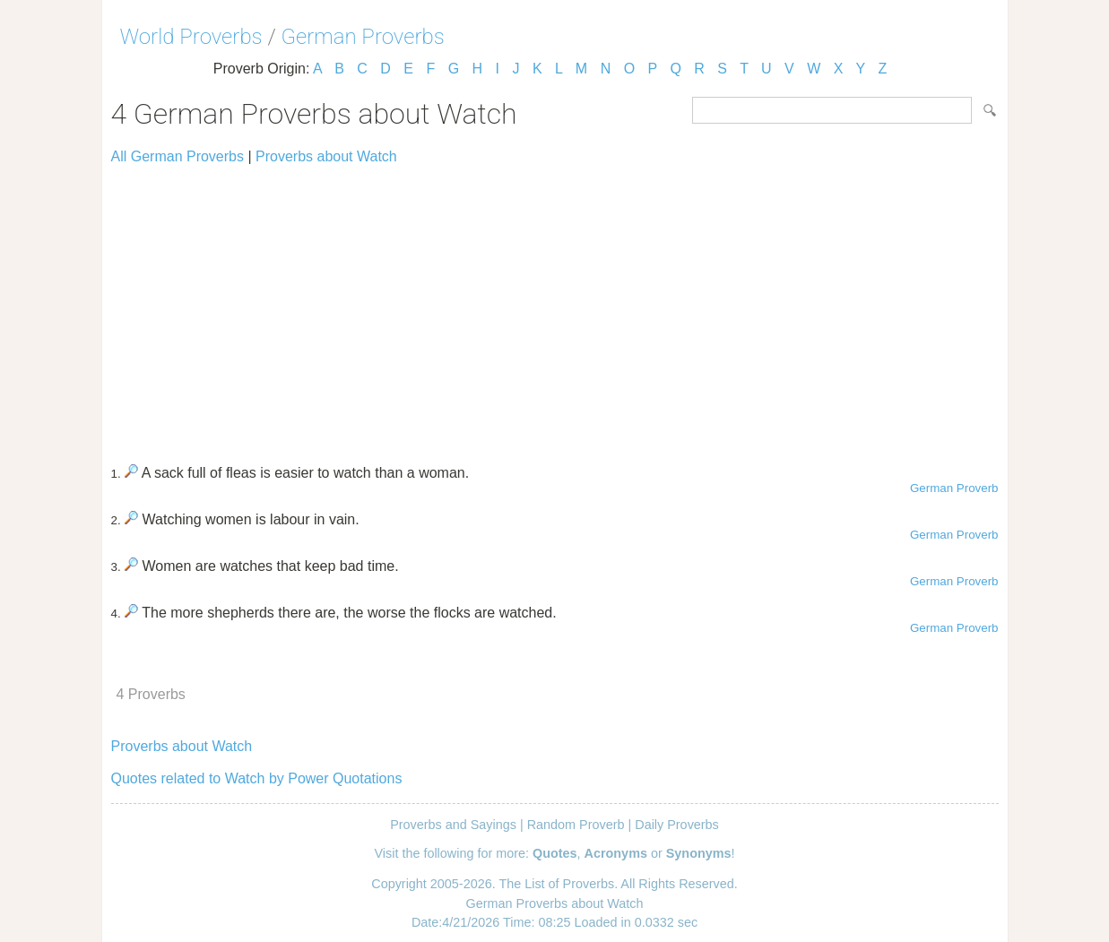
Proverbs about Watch (326, 156)
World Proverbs (191, 36)
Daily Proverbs (677, 824)
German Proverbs (363, 36)
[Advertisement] (555, 306)
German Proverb (954, 488)
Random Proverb (576, 824)
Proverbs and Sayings (453, 824)
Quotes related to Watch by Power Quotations (257, 778)
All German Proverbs (178, 156)
